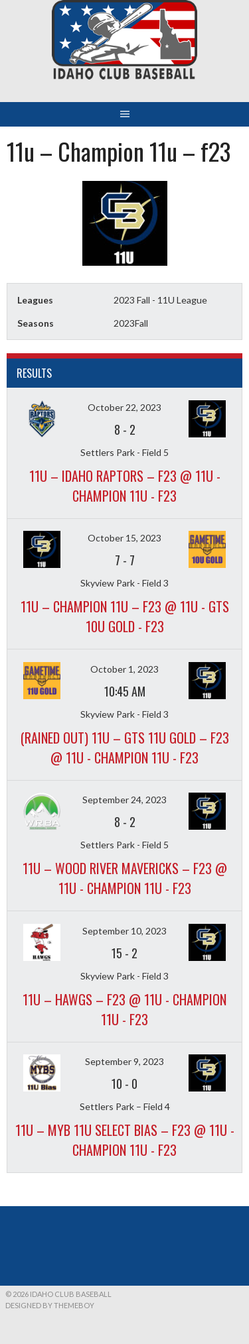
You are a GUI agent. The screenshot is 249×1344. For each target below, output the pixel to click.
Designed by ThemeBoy (49, 1305)
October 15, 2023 (124, 537)
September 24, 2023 (124, 799)
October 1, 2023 (124, 669)
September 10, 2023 (124, 930)
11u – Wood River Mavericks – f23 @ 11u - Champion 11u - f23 (125, 878)
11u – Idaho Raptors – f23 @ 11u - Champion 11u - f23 (124, 486)
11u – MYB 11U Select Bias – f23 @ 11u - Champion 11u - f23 (124, 1140)
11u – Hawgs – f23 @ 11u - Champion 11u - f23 (124, 1009)
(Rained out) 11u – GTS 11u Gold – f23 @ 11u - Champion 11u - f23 (125, 747)
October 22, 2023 (124, 407)
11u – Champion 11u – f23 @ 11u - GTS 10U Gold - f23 (125, 616)
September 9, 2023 (124, 1061)
